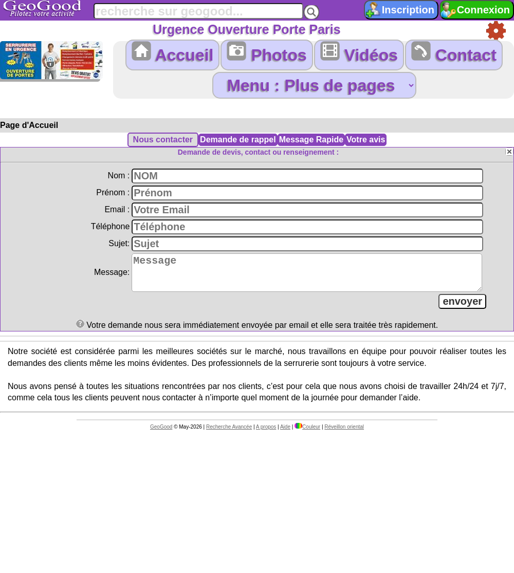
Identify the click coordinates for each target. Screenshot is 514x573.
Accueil (173, 52)
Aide (285, 433)
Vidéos (359, 52)
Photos (266, 52)
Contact (454, 52)
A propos (266, 433)
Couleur (307, 433)
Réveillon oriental (344, 433)
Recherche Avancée (229, 433)
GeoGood (161, 433)
